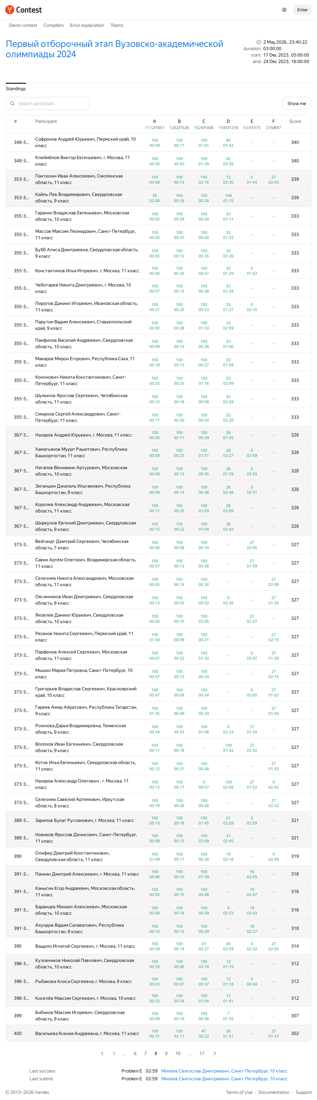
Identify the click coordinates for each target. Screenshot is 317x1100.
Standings (16, 88)
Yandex (42, 1092)
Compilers (54, 25)
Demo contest (23, 25)
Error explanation (87, 25)
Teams (117, 25)
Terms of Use (239, 1092)
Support (304, 1092)
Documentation (274, 1092)
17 (201, 1053)
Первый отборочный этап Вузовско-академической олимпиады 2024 (114, 48)
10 (177, 1053)
